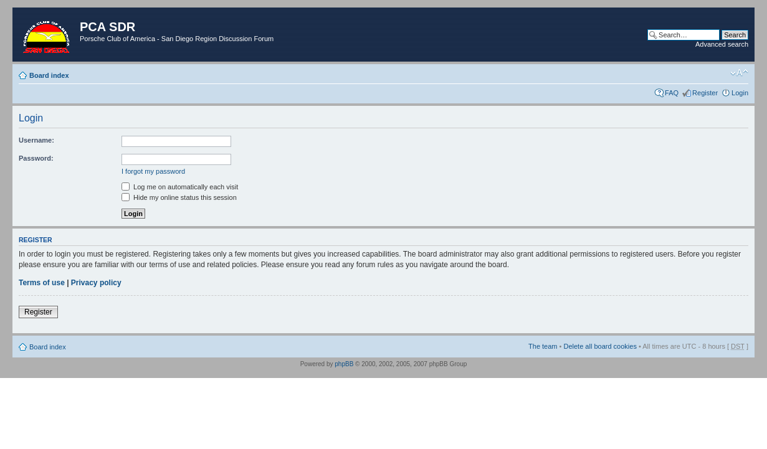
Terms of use (42, 282)
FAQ (672, 93)
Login (739, 93)
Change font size (739, 72)
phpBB (344, 364)
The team (542, 346)
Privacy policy (96, 282)
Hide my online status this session (179, 197)
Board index (49, 75)
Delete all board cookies (599, 346)
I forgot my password (153, 171)
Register (705, 93)
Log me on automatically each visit (179, 187)
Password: (36, 158)
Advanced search (721, 44)
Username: (36, 140)
